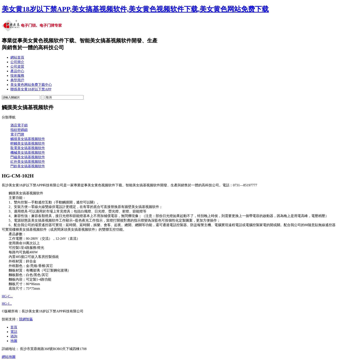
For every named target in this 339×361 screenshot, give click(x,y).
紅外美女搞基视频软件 (27, 161)
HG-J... (7, 303)
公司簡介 (17, 62)
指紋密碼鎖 (19, 130)
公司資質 (17, 66)
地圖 (13, 341)
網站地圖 (9, 357)
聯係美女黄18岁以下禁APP (30, 89)
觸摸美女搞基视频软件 (27, 139)
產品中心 (17, 71)
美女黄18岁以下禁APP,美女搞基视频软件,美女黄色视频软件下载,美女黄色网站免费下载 (135, 9)
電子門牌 (17, 134)
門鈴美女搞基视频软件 (27, 166)
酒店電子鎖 (19, 125)
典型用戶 (17, 80)
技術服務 (17, 75)
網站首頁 (17, 57)
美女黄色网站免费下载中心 (31, 84)
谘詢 (13, 336)
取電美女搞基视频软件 (27, 148)
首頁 (13, 327)
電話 (13, 332)
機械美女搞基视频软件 (27, 152)
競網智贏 (26, 319)
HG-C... (7, 296)
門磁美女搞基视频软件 (27, 157)
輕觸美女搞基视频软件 (27, 143)
